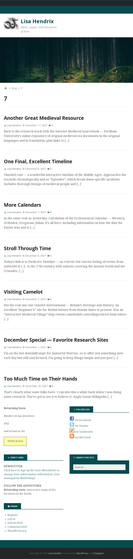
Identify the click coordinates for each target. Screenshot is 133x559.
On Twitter (79, 425)
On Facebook (80, 420)
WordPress (82, 553)
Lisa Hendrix (37, 21)
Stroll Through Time (27, 248)
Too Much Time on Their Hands (40, 378)
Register (13, 514)
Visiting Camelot (23, 291)
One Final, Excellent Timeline (38, 161)
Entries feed (15, 522)
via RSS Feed (80, 437)
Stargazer (98, 553)
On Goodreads (81, 431)
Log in (11, 518)
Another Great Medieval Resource (44, 118)
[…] (67, 140)
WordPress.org (17, 530)
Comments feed (17, 526)
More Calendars (22, 204)
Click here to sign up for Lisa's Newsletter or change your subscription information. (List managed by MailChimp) (32, 474)
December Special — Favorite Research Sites (56, 339)
